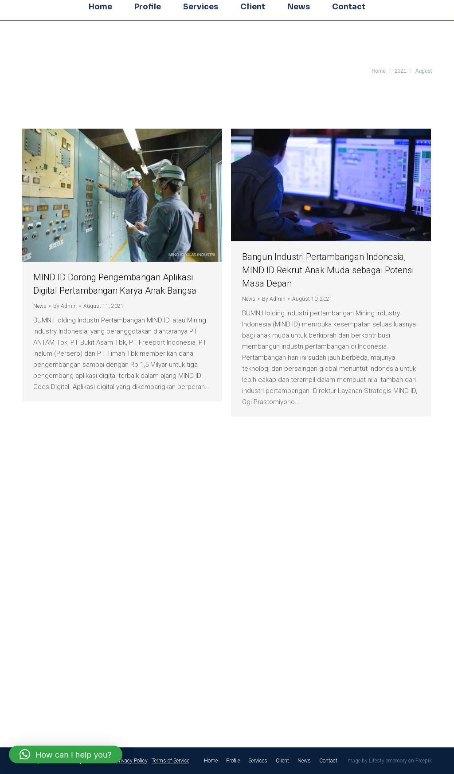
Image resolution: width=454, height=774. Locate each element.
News (40, 306)
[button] (65, 754)
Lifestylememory (388, 761)
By (65, 306)
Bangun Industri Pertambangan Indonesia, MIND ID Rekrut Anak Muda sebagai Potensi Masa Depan (328, 270)
